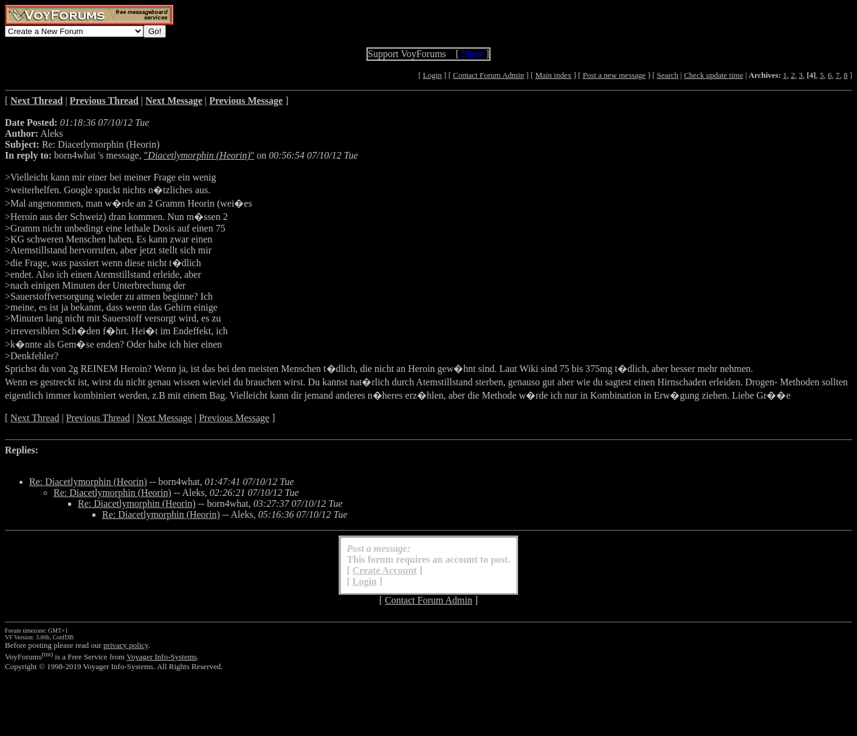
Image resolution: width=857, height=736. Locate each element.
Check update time (713, 75)
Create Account (385, 570)
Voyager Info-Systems (161, 656)
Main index (553, 75)
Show (472, 54)
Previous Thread (98, 418)
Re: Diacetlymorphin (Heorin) (88, 481)
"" (199, 155)
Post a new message (614, 75)
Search (667, 75)
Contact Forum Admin (488, 75)
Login (432, 75)
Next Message (164, 418)
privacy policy (125, 645)
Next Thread (34, 418)
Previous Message (234, 418)
